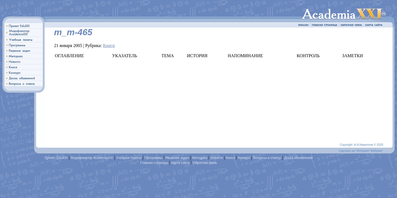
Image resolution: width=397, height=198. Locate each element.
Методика (199, 158)
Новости (216, 158)
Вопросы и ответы (267, 158)
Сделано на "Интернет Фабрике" (361, 150)
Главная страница (154, 163)
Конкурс (244, 158)
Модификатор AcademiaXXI (92, 158)
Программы (153, 158)
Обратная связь (205, 163)
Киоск (230, 158)
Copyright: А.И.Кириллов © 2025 (361, 144)
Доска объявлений (298, 158)
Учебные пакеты (128, 158)
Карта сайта (180, 163)
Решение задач (177, 158)
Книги (109, 45)
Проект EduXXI (56, 158)
